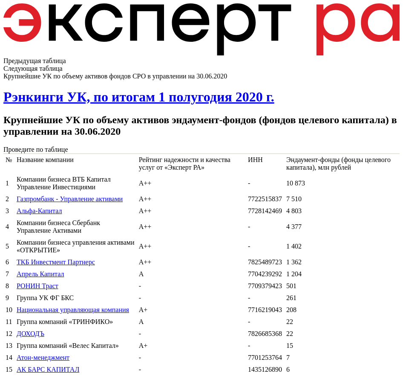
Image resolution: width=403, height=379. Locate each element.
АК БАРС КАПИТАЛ (48, 369)
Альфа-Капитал (39, 210)
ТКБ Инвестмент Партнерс (56, 262)
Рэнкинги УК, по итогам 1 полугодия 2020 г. (138, 96)
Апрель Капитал (40, 274)
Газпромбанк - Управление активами (70, 199)
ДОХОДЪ (30, 333)
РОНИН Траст (37, 285)
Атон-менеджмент (43, 357)
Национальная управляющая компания (73, 309)
